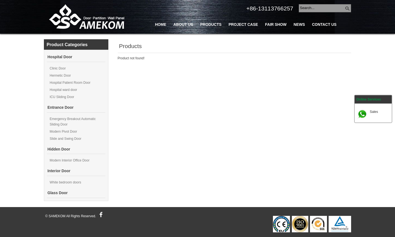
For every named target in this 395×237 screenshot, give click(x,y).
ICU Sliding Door (62, 97)
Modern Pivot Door (63, 131)
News (299, 25)
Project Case (243, 25)
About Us (183, 25)
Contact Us (324, 25)
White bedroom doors (65, 182)
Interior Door (58, 171)
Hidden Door (58, 149)
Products (210, 25)
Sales (374, 112)
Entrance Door (60, 107)
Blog (160, 37)
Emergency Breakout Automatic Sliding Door (73, 121)
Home (160, 25)
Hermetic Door (60, 75)
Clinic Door (58, 68)
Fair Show (275, 25)
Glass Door (57, 193)
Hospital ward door (63, 90)
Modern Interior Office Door (69, 160)
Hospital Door (59, 57)
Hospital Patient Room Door (70, 83)
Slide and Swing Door (65, 139)
